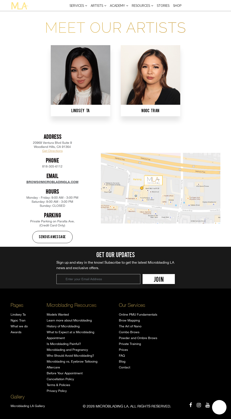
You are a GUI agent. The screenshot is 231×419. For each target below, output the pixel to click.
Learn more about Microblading (69, 320)
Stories (163, 5)
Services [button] (76, 5)
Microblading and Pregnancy (67, 349)
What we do (19, 326)
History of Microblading (63, 326)
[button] (219, 407)
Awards (16, 332)
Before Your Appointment (65, 373)
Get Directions (52, 151)
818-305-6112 (52, 166)
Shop (177, 5)
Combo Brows (129, 332)
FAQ (122, 355)
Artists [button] (97, 5)
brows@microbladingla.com (52, 182)
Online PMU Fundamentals (138, 314)
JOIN (159, 279)
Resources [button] (141, 5)
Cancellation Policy (60, 379)
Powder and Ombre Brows (138, 338)
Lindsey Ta (18, 314)
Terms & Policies (58, 385)
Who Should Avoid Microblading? (70, 355)
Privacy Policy (57, 391)
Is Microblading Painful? (64, 344)
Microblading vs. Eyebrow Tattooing (72, 361)
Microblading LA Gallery (28, 406)
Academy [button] (117, 5)
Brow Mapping (129, 320)
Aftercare (53, 367)
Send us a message (52, 237)
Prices (123, 349)
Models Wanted (58, 314)
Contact (124, 367)
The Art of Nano (130, 326)
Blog (122, 361)
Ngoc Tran (18, 320)
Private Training (130, 344)
